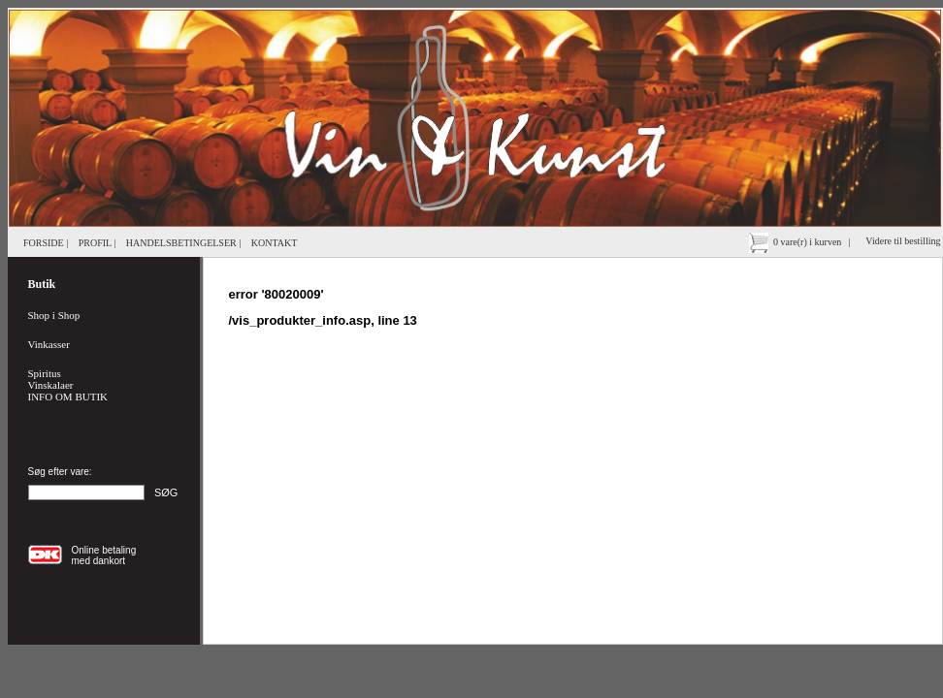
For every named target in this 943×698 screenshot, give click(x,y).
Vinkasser (49, 344)
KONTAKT (274, 243)
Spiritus (44, 373)
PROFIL (95, 243)
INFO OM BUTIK (68, 396)
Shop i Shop (54, 315)
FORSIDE (43, 243)
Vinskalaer (51, 385)
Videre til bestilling (904, 241)
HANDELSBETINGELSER (181, 243)
